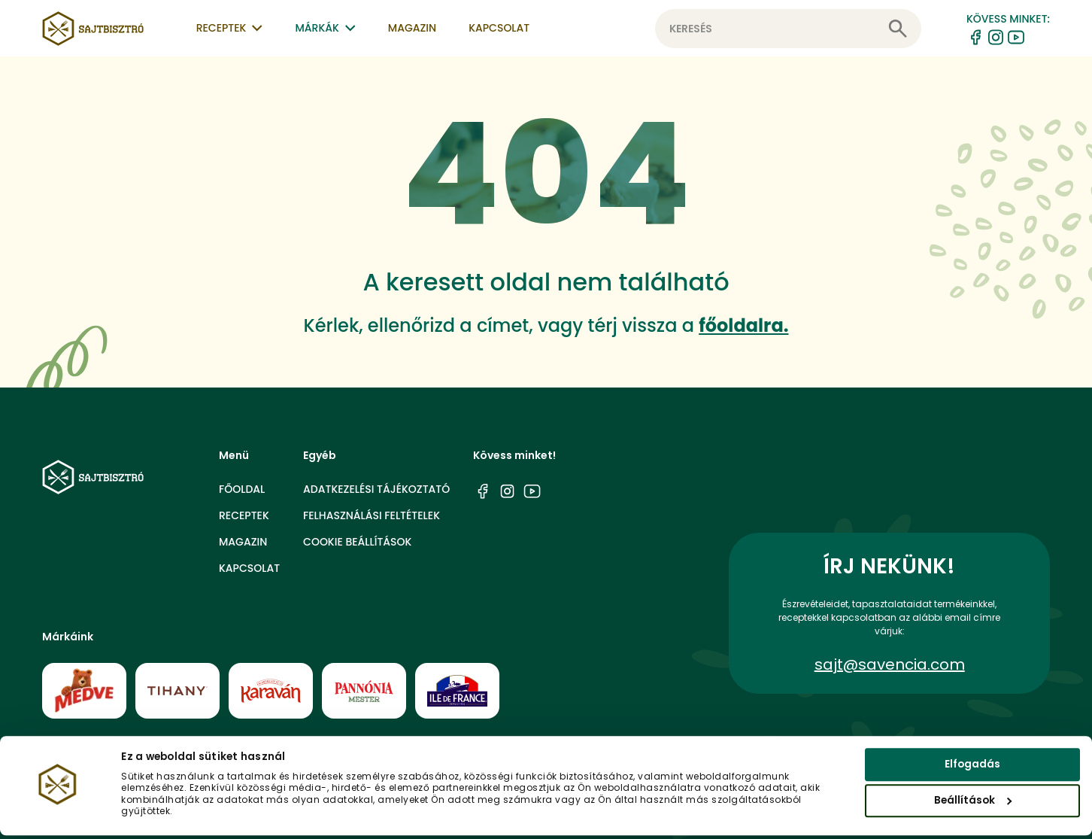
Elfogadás (972, 768)
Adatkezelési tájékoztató (376, 489)
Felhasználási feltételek (371, 515)
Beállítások (973, 804)
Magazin (412, 27)
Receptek (244, 515)
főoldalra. (743, 325)
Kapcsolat (499, 27)
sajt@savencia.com (889, 664)
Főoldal (242, 489)
